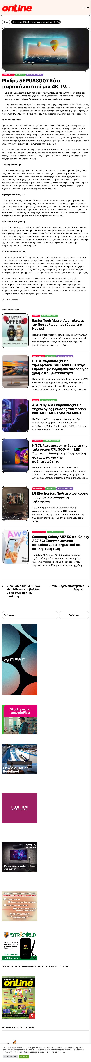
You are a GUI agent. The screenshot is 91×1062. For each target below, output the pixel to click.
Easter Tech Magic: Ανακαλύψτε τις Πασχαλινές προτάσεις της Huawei (58, 324)
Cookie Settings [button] (10, 1056)
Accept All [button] (24, 1056)
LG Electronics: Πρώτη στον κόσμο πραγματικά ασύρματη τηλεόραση (60, 497)
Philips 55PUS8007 (13, 300)
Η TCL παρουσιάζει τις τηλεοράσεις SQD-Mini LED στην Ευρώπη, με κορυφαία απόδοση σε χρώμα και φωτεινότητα (60, 367)
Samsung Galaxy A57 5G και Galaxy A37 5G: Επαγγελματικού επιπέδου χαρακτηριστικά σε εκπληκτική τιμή (60, 543)
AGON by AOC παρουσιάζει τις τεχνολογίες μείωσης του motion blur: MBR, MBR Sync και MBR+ (59, 409)
